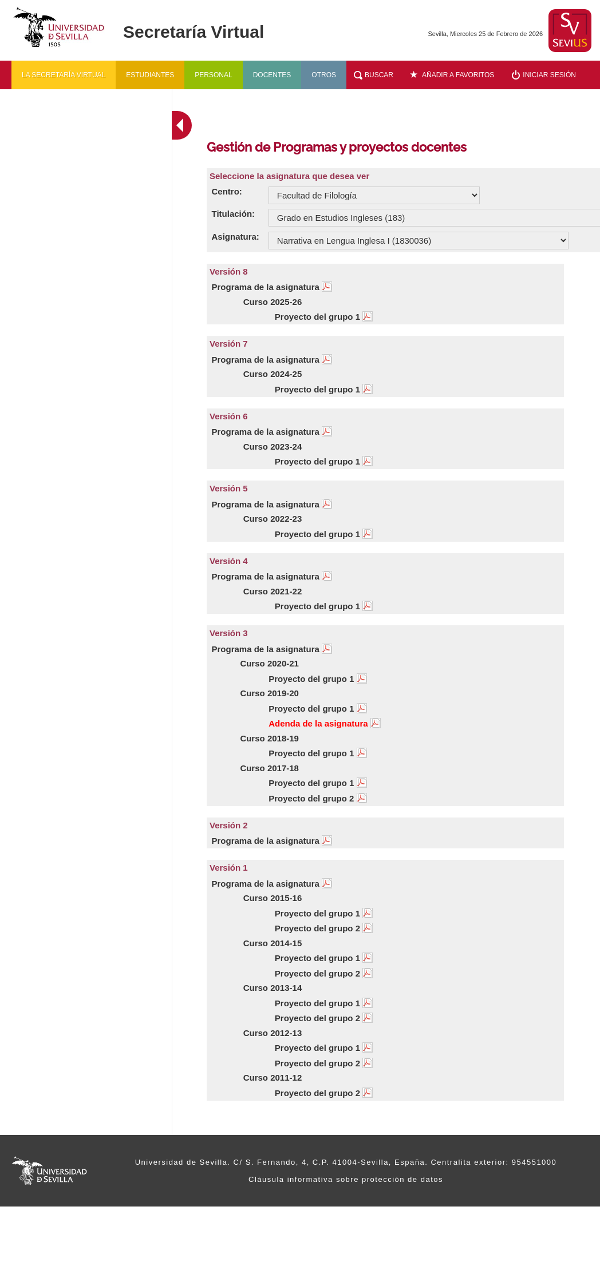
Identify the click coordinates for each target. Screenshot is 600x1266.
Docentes (272, 75)
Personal (213, 75)
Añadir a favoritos (458, 75)
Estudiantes (150, 75)
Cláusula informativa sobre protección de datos (345, 1179)
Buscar (379, 75)
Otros (323, 75)
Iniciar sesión (549, 75)
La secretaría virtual (63, 75)
